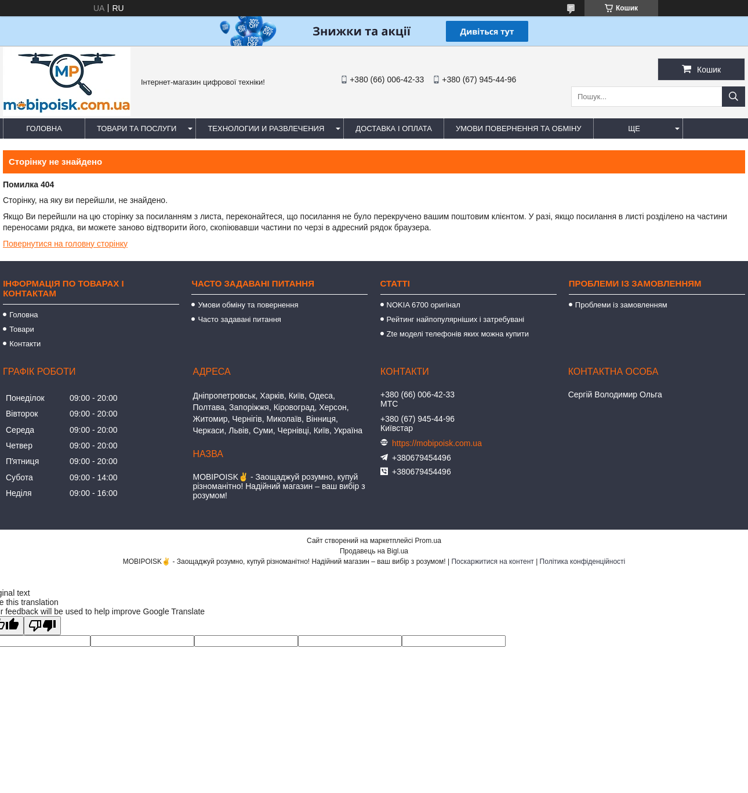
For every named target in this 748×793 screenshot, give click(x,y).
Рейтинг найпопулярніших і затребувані (456, 319)
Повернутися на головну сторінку (65, 243)
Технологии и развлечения (266, 128)
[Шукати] (733, 96)
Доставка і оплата (393, 128)
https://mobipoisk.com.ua (437, 443)
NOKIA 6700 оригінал (423, 304)
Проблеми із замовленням (621, 304)
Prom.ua (428, 541)
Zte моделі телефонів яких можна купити (458, 333)
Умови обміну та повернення (248, 304)
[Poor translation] (42, 625)
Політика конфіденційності (583, 561)
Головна (44, 128)
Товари (21, 329)
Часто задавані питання (239, 319)
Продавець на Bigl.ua (374, 551)
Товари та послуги (136, 128)
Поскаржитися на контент (492, 561)
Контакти (25, 343)
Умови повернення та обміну (519, 128)
